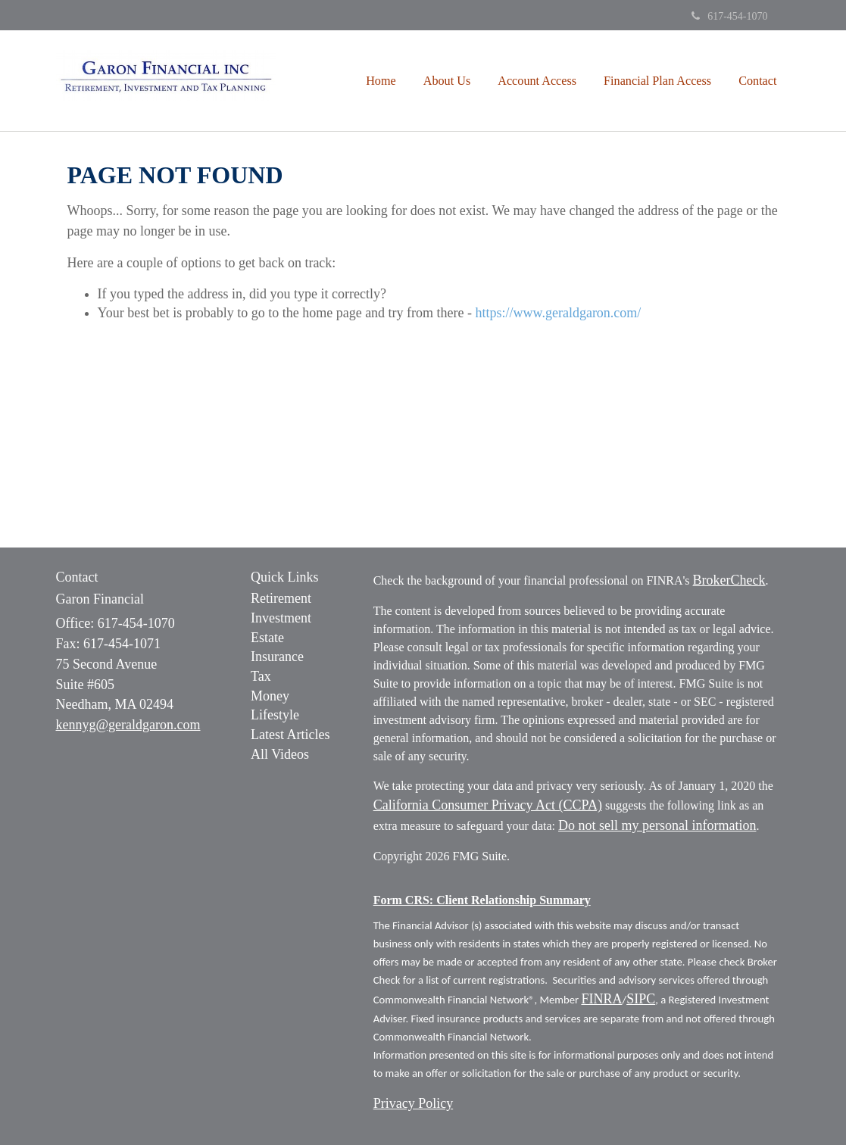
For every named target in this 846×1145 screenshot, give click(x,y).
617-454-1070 (729, 16)
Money (270, 696)
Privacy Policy (413, 1103)
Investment (281, 618)
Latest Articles (290, 734)
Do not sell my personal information (657, 825)
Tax (261, 676)
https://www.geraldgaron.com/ (559, 312)
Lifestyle (275, 714)
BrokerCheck (729, 580)
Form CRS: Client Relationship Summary (482, 900)
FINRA (601, 998)
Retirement (281, 598)
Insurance (277, 656)
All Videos (280, 754)
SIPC (640, 998)
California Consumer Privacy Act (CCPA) (487, 805)
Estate (267, 637)
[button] (447, 81)
